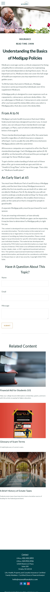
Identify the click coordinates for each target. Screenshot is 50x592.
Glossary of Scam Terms (12, 441)
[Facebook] (21, 583)
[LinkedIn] (24, 583)
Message (5, 305)
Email (4, 291)
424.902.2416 (28, 561)
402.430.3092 (28, 558)
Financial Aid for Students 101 (15, 390)
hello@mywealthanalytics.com (25, 579)
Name (4, 277)
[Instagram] (28, 583)
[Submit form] (7, 325)
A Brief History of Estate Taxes (16, 490)
